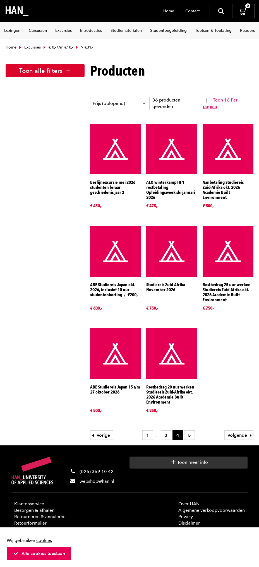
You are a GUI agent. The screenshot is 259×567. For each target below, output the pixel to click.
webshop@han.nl (97, 481)
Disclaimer (189, 523)
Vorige (100, 435)
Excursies (29, 47)
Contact (192, 11)
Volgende (240, 435)
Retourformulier (30, 523)
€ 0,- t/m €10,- (57, 47)
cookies (44, 540)
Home (168, 11)
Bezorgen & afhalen (34, 510)
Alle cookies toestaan (39, 553)
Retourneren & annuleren (40, 516)
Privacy (185, 516)
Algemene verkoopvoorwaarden (211, 510)
